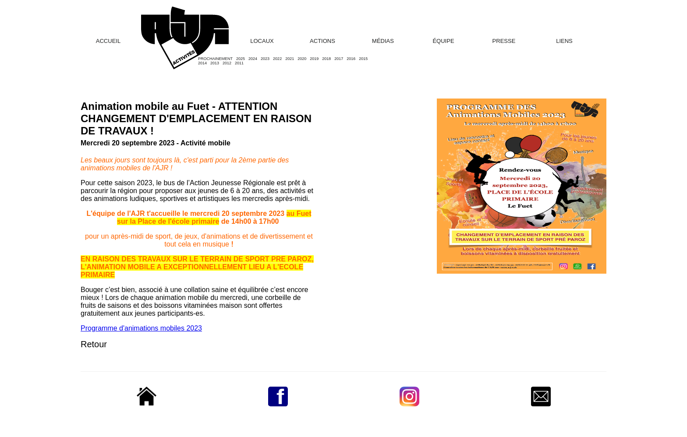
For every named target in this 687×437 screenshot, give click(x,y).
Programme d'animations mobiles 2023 (141, 328)
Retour (94, 344)
